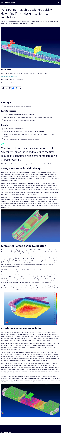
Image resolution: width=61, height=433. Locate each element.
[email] (19, 88)
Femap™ (29, 257)
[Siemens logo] (10, 2)
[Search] (54, 2)
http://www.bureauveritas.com (9, 76)
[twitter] (9, 88)
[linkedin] (16, 88)
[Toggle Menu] (2, 2)
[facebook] (13, 88)
